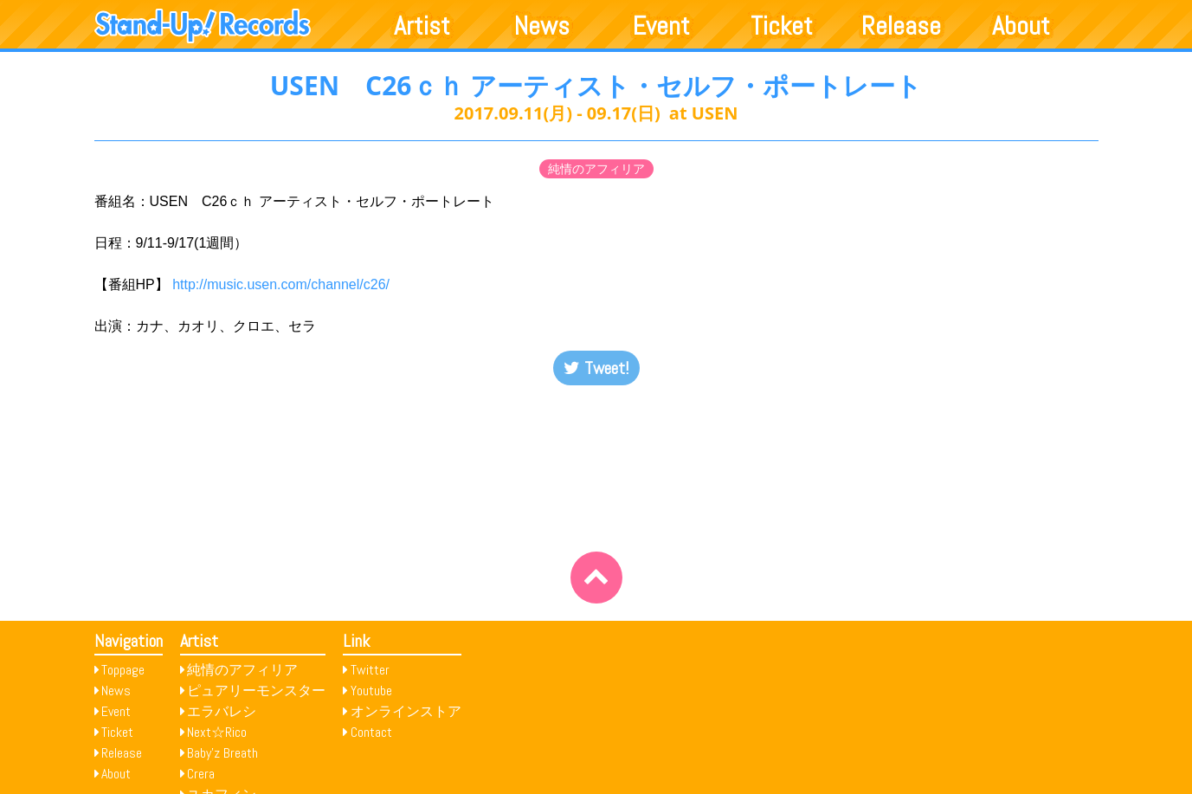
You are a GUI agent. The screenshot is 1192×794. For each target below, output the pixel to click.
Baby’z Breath (222, 753)
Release (901, 26)
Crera (201, 774)
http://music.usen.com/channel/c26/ (281, 284)
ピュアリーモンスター (256, 690)
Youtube (371, 690)
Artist (422, 26)
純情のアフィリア (596, 169)
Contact (371, 732)
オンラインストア (406, 711)
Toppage (123, 670)
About (1021, 26)
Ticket (782, 26)
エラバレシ (221, 711)
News (542, 26)
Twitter (370, 670)
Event (661, 26)
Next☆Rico (217, 732)
